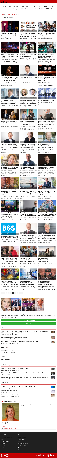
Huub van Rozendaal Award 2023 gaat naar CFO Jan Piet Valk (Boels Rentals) (27, 123)
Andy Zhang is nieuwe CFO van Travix (28, 78)
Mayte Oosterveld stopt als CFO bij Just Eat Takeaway (14, 337)
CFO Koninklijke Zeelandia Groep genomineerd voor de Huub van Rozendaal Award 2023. (27, 173)
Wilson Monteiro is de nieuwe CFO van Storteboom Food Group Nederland (19, 341)
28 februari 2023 (24, 210)
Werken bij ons (21, 439)
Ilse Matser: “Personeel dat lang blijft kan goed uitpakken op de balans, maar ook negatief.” (28, 146)
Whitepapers (5, 383)
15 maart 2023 (23, 164)
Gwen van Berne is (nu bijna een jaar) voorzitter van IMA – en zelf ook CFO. (28, 196)
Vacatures (4, 347)
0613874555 (6, 426)
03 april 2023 (23, 142)
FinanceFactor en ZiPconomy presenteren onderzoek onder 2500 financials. (28, 288)
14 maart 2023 (42, 164)
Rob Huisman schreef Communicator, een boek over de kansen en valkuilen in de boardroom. (47, 242)
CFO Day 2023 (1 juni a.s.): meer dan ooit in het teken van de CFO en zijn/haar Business (10, 79)
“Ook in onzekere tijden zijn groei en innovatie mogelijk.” (9, 34)
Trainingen (3, 443)
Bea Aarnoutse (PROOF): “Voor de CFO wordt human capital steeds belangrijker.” (9, 168)
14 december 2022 (43, 279)
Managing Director (5, 359)
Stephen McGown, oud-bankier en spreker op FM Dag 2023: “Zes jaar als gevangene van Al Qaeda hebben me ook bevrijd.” (47, 168)
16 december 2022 (24, 279)
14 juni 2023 (23, 31)
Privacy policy (21, 441)
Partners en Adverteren (6, 437)
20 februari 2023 (5, 234)
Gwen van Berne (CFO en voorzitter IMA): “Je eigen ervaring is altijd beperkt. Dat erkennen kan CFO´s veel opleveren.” (28, 191)
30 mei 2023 (4, 75)
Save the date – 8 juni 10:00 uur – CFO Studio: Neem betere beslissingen (47, 79)
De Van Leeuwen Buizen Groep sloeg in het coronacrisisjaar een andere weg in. (28, 242)
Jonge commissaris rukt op (46, 100)
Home (2, 14)
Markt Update (5, 365)
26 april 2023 (4, 119)
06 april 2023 (4, 142)
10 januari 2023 (23, 256)
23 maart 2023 (42, 142)
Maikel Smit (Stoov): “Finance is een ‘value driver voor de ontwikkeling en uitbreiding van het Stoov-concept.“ (47, 123)
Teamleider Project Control (7, 350)
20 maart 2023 (4, 164)
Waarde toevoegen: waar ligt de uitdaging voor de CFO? (9, 122)
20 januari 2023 (5, 256)
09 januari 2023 (42, 256)
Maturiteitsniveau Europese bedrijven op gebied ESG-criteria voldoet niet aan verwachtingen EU (24, 377)
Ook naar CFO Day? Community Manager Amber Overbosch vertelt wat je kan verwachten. (9, 84)
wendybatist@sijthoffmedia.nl (10, 428)
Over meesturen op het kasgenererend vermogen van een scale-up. (46, 128)
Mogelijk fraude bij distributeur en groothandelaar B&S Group (9, 237)
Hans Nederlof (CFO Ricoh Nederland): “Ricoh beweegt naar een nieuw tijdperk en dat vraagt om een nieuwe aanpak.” (9, 146)
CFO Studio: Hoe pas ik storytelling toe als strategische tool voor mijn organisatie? (46, 283)
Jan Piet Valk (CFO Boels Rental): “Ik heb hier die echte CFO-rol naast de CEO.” (46, 191)
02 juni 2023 (4, 52)
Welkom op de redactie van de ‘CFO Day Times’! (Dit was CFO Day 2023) (9, 56)
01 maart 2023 (4, 210)
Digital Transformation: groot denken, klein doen (46, 34)
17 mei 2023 (23, 75)
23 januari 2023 (42, 233)
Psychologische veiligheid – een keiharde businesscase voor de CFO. (9, 191)
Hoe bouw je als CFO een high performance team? (28, 55)
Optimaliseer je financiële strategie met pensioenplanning (15, 395)
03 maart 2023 (42, 187)
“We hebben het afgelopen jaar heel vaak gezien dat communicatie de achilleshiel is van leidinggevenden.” (47, 237)
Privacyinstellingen (22, 445)
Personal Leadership (10, 14)
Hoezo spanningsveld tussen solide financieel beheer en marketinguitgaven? (28, 265)
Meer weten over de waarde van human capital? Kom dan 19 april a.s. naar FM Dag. (9, 173)
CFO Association (5, 441)
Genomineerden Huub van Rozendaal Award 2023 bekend (9, 213)
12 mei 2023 (4, 98)
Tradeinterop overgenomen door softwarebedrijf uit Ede (15, 368)
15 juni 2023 (4, 31)
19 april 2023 (23, 119)
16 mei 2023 (42, 75)
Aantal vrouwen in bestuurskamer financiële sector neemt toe (45, 260)
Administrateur (4, 355)
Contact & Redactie (22, 437)
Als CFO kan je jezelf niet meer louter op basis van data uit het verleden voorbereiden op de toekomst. (9, 288)
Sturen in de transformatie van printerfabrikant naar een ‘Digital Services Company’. (8, 151)
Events (2, 439)
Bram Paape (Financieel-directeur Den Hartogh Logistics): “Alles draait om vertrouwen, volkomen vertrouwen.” (46, 146)
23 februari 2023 (42, 210)
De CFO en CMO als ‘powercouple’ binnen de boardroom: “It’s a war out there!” (27, 260)
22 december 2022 (5, 279)
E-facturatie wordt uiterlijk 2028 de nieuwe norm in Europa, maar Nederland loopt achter (22, 372)
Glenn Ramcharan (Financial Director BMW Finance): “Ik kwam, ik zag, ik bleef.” (46, 56)
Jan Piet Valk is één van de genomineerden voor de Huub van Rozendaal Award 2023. (46, 196)
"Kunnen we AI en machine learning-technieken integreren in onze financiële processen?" (46, 61)
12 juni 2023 (41, 31)
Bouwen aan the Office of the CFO (9, 390)
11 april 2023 (42, 119)
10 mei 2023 (42, 98)
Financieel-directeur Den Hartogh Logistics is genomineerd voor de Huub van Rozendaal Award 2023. (46, 151)
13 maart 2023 (4, 187)
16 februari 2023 (24, 233)
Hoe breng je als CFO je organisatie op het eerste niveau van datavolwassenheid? (28, 219)
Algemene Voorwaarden (23, 443)
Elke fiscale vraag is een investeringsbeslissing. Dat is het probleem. (18, 386)
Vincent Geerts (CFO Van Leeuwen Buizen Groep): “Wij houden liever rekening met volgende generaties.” (28, 237)
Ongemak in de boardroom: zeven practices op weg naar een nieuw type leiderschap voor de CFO (28, 102)
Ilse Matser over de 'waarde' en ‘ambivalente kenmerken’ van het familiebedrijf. (27, 151)
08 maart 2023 (23, 187)
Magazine (3, 445)
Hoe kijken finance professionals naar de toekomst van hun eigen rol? (27, 283)
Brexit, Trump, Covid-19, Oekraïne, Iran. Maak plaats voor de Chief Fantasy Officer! (9, 283)
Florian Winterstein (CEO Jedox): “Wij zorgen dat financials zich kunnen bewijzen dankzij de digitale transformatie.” (28, 214)
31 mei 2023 (42, 52)
